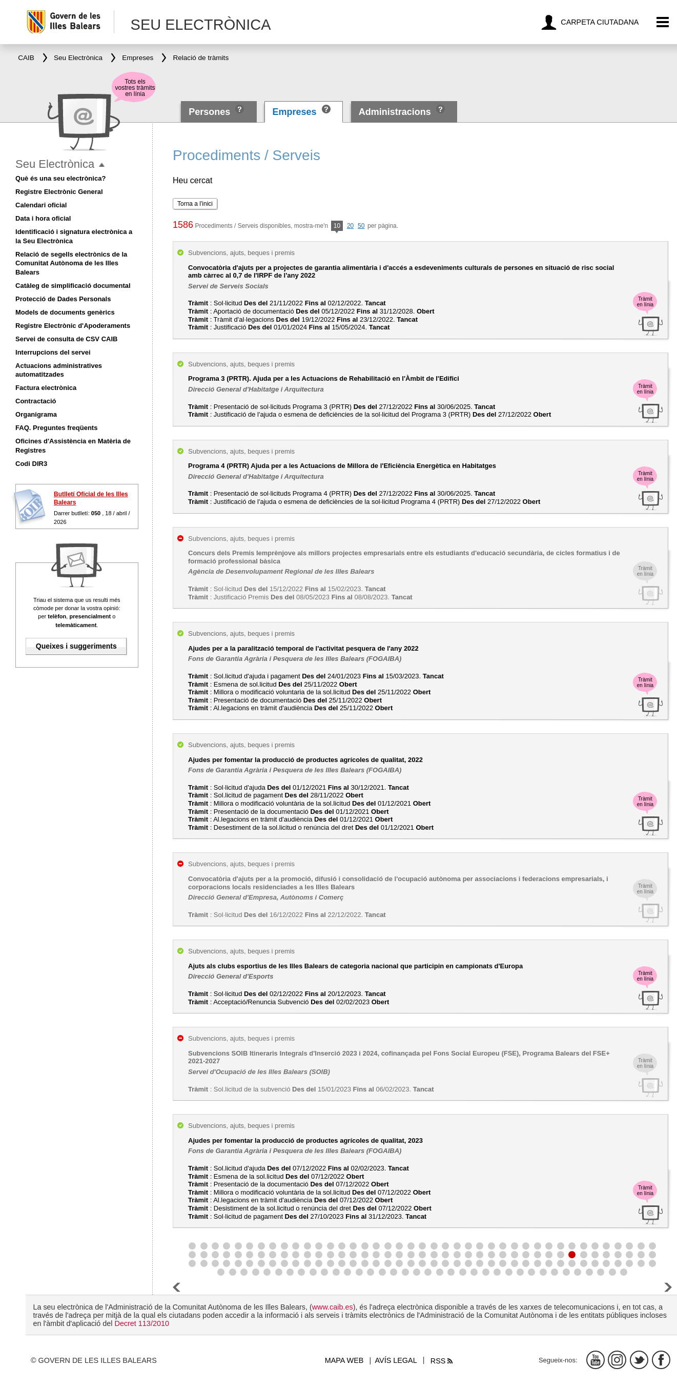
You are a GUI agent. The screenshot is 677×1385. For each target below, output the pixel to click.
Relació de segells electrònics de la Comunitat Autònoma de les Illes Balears (71, 263)
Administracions (395, 112)
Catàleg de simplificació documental (73, 285)
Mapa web (344, 1360)
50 (361, 226)
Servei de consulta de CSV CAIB (66, 339)
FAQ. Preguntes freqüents (56, 428)
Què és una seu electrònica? (60, 178)
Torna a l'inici (195, 203)
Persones (211, 112)
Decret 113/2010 (141, 1323)
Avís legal (396, 1360)
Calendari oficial (41, 205)
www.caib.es (332, 1307)
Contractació (35, 401)
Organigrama (36, 414)
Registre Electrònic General (59, 192)
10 (337, 226)
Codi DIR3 (31, 463)
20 (350, 226)
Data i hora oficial (43, 218)
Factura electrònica (45, 388)
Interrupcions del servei (53, 352)
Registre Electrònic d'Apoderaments (72, 325)
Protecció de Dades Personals (63, 299)
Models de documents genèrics (65, 312)
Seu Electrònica (54, 164)
